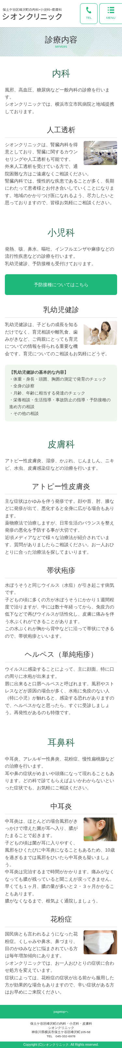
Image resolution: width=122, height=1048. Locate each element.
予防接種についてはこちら (61, 284)
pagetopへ (61, 1011)
